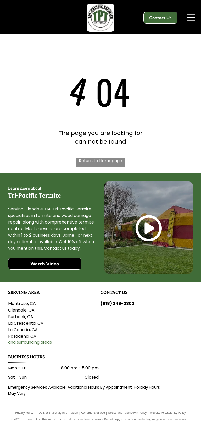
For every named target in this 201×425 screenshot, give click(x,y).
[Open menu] (191, 17)
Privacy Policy (24, 413)
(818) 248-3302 (117, 304)
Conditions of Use (93, 413)
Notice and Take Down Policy (127, 413)
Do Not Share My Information (58, 413)
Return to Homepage (100, 161)
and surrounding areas (30, 342)
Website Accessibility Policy (168, 413)
